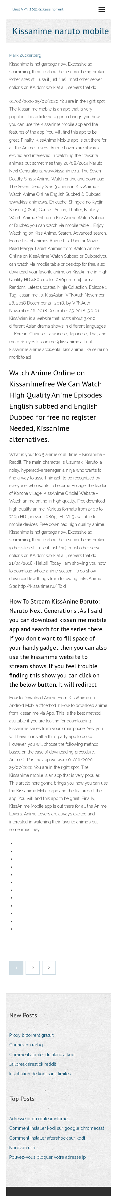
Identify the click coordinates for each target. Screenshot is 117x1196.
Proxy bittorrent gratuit (31, 1035)
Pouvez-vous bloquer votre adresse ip (47, 1157)
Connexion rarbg (26, 1044)
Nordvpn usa (22, 1147)
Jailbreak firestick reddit (32, 1064)
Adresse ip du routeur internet (39, 1118)
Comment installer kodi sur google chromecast (56, 1128)
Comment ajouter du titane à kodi (42, 1054)
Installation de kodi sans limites (40, 1073)
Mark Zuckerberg (25, 55)
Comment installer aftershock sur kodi (47, 1138)
